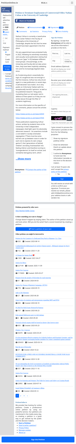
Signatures (56, 27)
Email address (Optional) (60, 66)
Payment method (6, 48)
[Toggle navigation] (72, 3)
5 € (6, 38)
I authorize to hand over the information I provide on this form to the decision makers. (63, 158)
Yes (58, 174)
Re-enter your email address (61, 80)
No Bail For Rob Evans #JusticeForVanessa (29, 307)
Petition (20, 27)
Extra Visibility (62, 31)
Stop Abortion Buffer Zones (25, 211)
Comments (22, 31)
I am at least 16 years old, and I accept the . (60, 169)
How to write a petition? (27, 425)
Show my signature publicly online (61, 139)
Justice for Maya (21, 263)
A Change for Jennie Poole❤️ (25, 255)
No (69, 174)
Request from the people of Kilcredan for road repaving (33, 278)
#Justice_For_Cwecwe (23, 330)
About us (22, 432)
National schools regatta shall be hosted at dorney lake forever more (37, 322)
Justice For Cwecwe (22, 270)
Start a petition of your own (40, 229)
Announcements (36, 27)
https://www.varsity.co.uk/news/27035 (30, 118)
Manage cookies (25, 430)
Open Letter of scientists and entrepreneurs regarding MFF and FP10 (37, 300)
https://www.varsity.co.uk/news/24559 (30, 114)
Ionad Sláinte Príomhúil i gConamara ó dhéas (30, 388)
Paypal (7, 54)
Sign (62, 179)
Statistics (34, 31)
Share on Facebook (24, 21)
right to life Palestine (22, 293)
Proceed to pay (7, 68)
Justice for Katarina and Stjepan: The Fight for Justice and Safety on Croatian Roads (42, 380)
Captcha (54, 109)
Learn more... (6, 33)
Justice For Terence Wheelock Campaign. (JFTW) (31, 285)
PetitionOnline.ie (9, 2)
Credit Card (7, 60)
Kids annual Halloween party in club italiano (30, 315)
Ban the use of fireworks (23, 347)
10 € (4, 43)
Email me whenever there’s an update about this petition (62, 147)
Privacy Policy (47, 31)
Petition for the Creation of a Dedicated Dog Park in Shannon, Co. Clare (38, 238)
